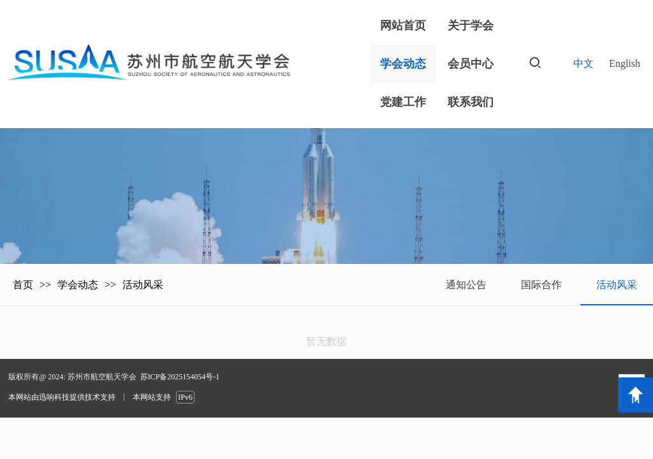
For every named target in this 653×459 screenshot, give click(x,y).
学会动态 (77, 284)
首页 (23, 284)
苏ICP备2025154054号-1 (180, 376)
